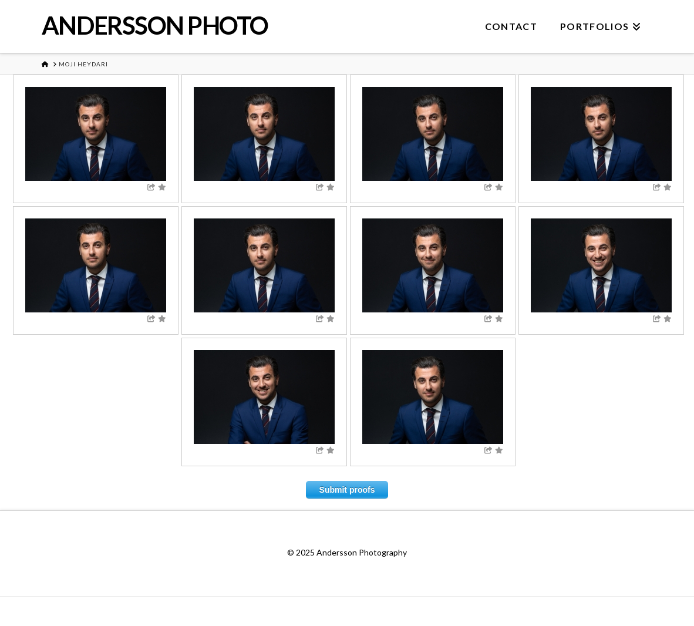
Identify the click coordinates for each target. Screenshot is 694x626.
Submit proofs (347, 489)
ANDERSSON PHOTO (155, 25)
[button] (683, 11)
